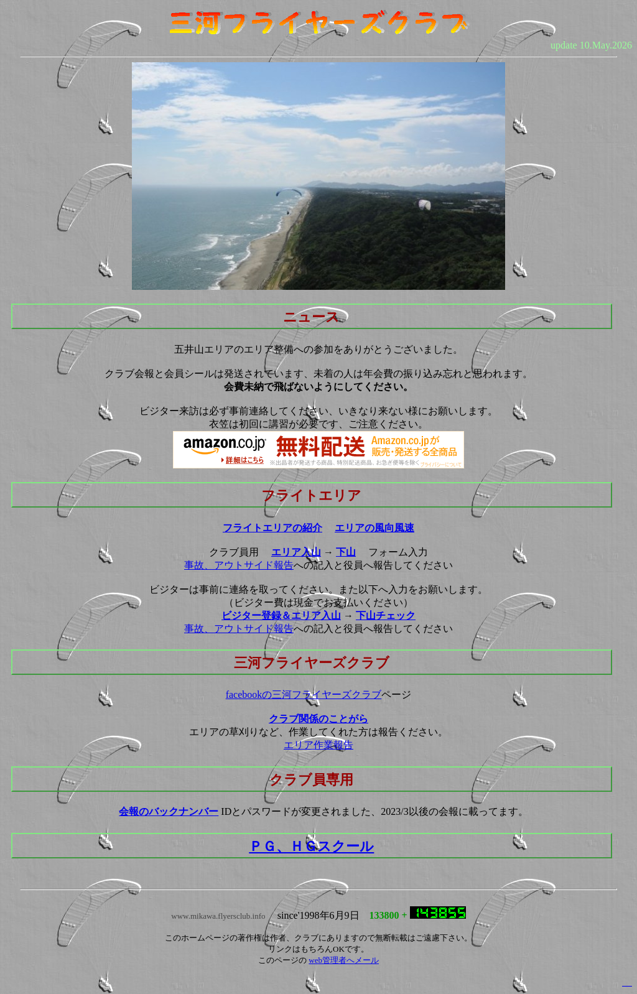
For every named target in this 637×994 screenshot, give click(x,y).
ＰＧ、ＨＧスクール (311, 846)
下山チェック (386, 615)
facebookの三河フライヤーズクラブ (304, 694)
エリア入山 (296, 552)
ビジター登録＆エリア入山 (281, 615)
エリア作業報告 (318, 745)
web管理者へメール (344, 960)
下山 (346, 552)
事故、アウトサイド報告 (239, 565)
